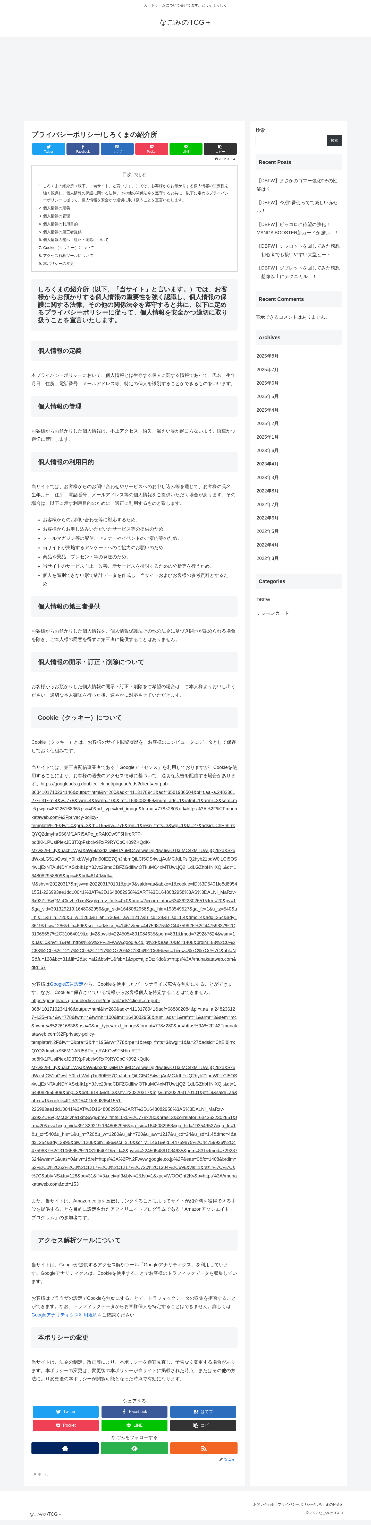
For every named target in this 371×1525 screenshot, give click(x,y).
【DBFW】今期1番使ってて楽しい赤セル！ (297, 206)
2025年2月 (268, 423)
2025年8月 (268, 356)
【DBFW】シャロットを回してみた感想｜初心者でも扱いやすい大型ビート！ (298, 250)
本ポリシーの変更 (59, 267)
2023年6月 (268, 450)
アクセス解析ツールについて (70, 259)
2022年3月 (268, 558)
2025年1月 (268, 437)
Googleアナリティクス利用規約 (64, 1319)
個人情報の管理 (57, 217)
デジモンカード (273, 613)
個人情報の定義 (57, 209)
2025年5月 (268, 396)
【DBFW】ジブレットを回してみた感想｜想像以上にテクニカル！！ (298, 272)
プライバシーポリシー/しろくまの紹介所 (309, 1509)
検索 (260, 130)
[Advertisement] (185, 79)
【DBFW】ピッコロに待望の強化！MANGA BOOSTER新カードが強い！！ (298, 228)
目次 (127, 174)
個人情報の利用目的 (61, 226)
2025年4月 (268, 410)
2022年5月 (268, 531)
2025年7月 (268, 369)
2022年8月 (268, 490)
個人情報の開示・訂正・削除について (78, 242)
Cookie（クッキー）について (70, 251)
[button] (220, 149)
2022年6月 (268, 518)
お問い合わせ (260, 1509)
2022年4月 (268, 545)
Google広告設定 (66, 988)
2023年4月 (268, 463)
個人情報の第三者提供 (64, 234)
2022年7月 (268, 504)
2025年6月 (268, 383)
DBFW (263, 599)
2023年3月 (268, 477)
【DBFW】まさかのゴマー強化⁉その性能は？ (297, 185)
